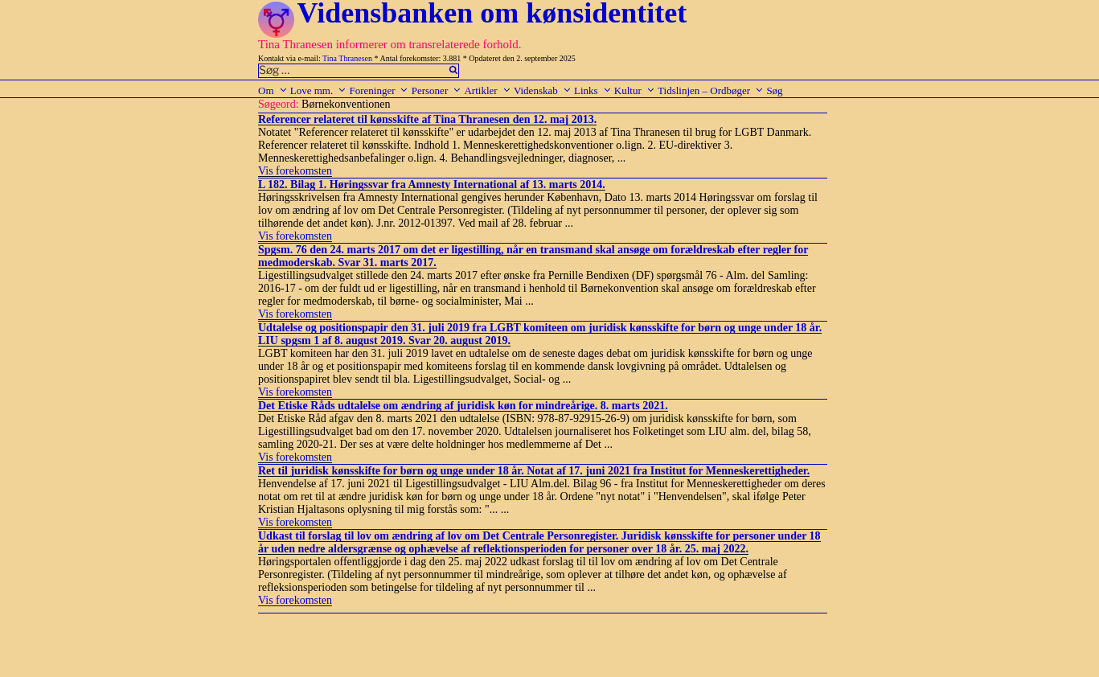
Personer (437, 90)
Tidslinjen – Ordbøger (711, 90)
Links (593, 90)
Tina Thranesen (347, 58)
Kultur (634, 90)
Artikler (487, 90)
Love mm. (318, 90)
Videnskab (543, 90)
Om (273, 90)
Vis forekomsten (295, 171)
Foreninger (378, 90)
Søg (774, 90)
